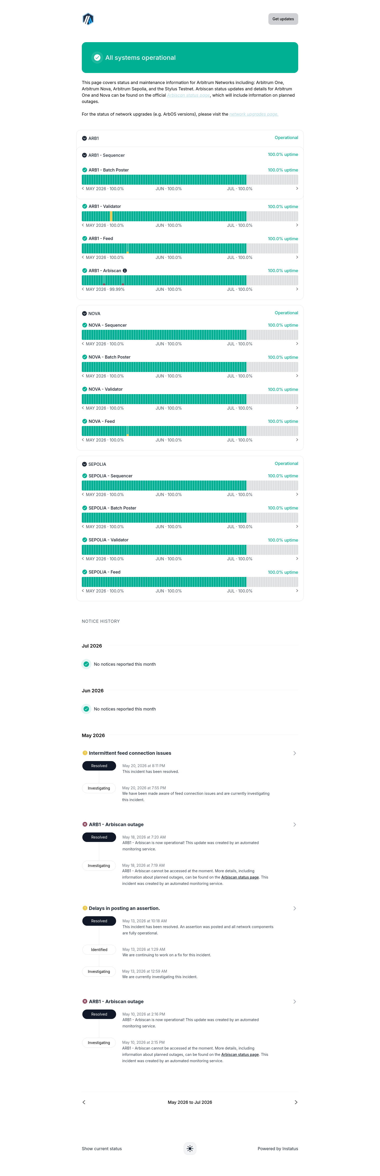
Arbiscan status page (240, 877)
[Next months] (297, 188)
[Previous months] (83, 188)
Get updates (283, 19)
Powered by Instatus (278, 1148)
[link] (190, 857)
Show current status (102, 1148)
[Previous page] (136, 1102)
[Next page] (243, 1102)
